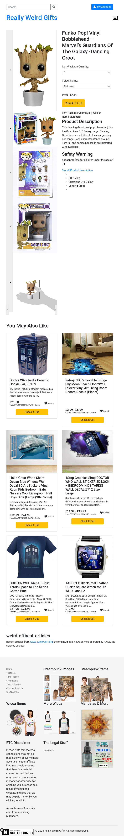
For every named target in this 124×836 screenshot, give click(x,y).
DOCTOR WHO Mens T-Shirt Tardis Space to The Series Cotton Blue (30, 587)
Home (9, 669)
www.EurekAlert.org (41, 641)
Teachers (11, 673)
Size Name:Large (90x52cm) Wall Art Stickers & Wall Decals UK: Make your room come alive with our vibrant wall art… (31, 505)
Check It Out (73, 103)
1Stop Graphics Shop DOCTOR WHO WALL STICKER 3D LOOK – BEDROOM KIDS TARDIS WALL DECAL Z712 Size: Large (87, 485)
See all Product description (77, 170)
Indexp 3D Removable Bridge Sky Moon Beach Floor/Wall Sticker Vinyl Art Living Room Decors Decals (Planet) (86, 386)
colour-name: (70, 80)
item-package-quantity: (75, 66)
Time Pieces (12, 676)
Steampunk (12, 680)
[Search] (28, 7)
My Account (102, 6)
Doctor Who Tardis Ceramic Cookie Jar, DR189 (29, 382)
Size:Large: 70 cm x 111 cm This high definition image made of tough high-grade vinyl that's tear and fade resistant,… (86, 501)
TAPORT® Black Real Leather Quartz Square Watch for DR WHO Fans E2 (86, 587)
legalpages (48, 750)
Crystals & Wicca (14, 688)
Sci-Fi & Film (12, 692)
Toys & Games (13, 684)
